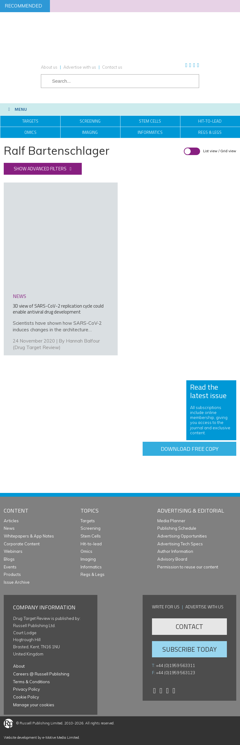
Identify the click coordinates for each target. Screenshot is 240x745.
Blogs (9, 559)
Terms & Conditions (31, 681)
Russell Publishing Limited (41, 723)
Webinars (13, 551)
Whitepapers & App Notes (29, 535)
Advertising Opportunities (182, 535)
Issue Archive (17, 582)
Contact (189, 626)
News (9, 528)
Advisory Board (172, 559)
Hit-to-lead (91, 543)
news (19, 296)
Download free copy (189, 449)
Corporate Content (22, 543)
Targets (30, 121)
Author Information (175, 551)
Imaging (90, 132)
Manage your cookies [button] (33, 704)
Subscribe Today (189, 649)
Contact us (112, 67)
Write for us (165, 606)
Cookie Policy (26, 696)
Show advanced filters (40, 168)
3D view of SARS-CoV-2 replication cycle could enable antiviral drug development (58, 308)
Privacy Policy (26, 689)
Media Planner (171, 520)
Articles (11, 520)
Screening (90, 121)
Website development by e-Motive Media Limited (41, 737)
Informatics (150, 132)
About (19, 666)
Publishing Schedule (176, 528)
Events (10, 566)
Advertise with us (79, 67)
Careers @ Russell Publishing (41, 673)
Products (12, 574)
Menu (16, 109)
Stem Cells (150, 121)
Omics (30, 132)
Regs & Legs (93, 574)
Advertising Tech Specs (180, 543)
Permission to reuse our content (187, 566)
